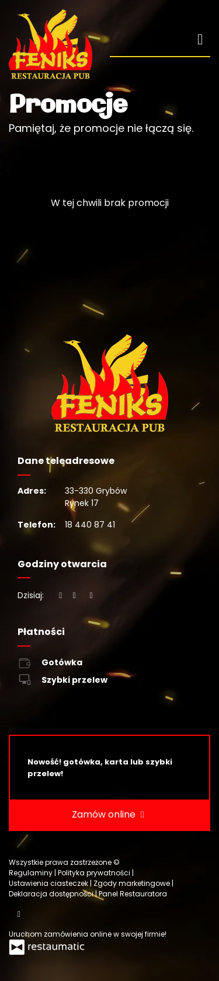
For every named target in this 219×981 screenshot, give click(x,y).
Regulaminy (31, 873)
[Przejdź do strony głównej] (50, 44)
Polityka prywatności (95, 873)
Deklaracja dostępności (52, 894)
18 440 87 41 (90, 524)
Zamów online (109, 815)
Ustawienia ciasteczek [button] (49, 883)
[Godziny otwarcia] (91, 595)
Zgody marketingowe (132, 883)
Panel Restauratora (133, 894)
